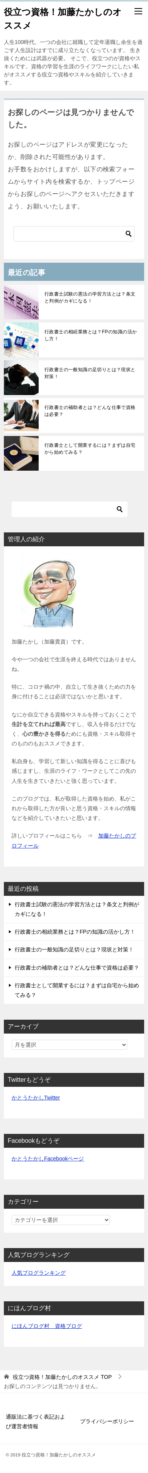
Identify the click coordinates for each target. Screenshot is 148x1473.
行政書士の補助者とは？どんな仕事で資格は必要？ (90, 411)
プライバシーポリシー (107, 1421)
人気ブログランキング (39, 1273)
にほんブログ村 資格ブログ (47, 1326)
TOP (62, 1377)
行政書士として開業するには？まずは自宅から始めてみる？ (90, 449)
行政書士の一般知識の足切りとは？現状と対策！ (90, 373)
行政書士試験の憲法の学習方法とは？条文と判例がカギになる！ (90, 297)
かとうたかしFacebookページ (48, 1158)
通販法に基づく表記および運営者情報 (35, 1421)
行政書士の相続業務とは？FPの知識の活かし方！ (90, 335)
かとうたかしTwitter (36, 1098)
